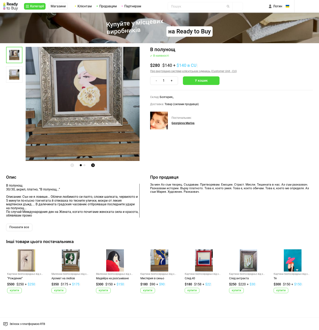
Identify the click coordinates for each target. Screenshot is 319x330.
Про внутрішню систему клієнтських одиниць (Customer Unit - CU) (193, 71)
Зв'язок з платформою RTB (27, 324)
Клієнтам (85, 6)
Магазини (58, 6)
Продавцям (108, 6)
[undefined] (72, 165)
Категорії (37, 6)
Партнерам (132, 6)
